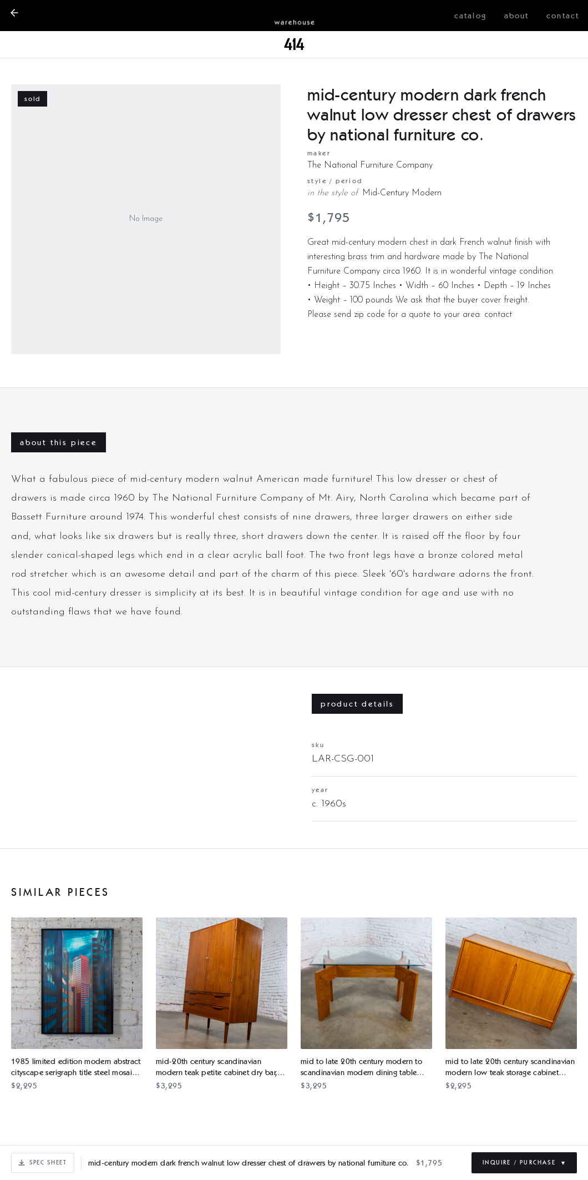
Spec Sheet (42, 1162)
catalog (470, 15)
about (516, 15)
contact (562, 15)
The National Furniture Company (370, 165)
